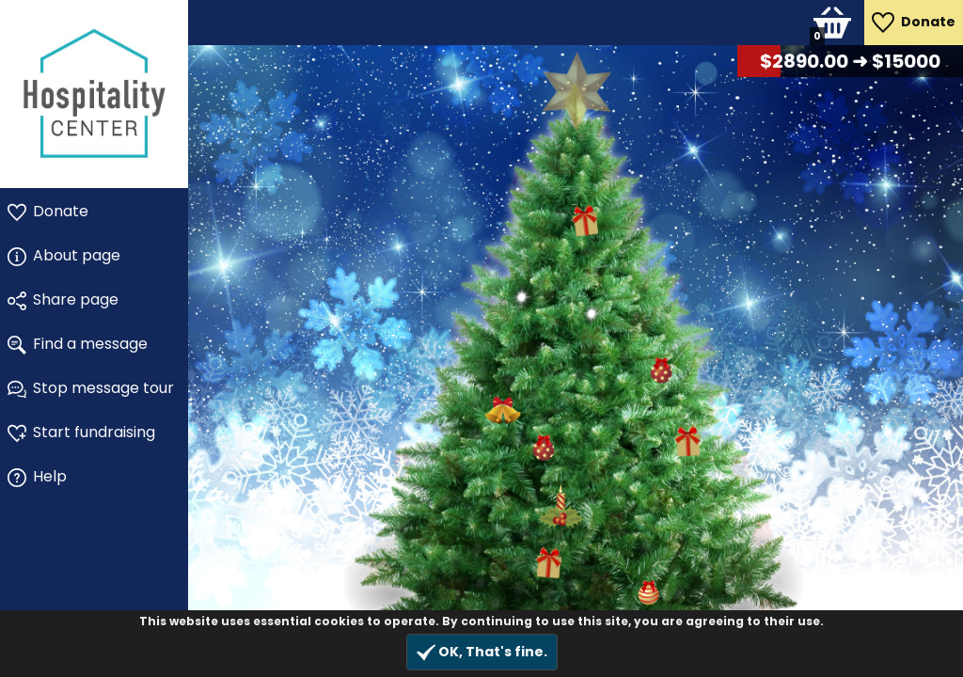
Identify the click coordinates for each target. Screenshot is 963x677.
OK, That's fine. (482, 652)
